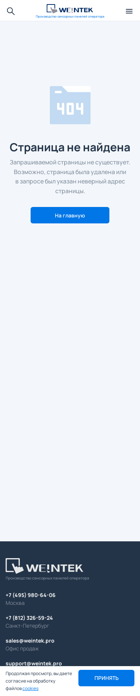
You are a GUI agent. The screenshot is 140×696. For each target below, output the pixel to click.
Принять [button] (106, 677)
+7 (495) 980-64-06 (31, 594)
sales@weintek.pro (30, 640)
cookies (30, 688)
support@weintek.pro (34, 663)
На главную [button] (70, 215)
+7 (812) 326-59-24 (29, 617)
